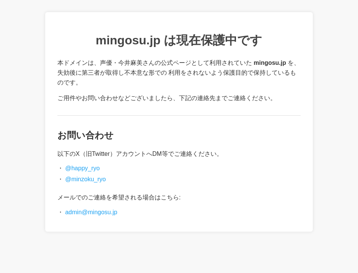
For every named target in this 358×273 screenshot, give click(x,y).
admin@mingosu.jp (91, 212)
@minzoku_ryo (85, 179)
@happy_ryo (82, 168)
